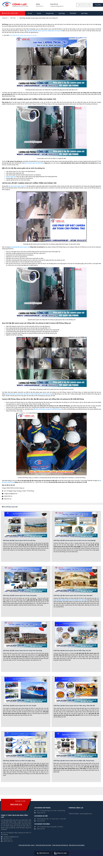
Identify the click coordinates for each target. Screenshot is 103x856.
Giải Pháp (62, 13)
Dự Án (39, 13)
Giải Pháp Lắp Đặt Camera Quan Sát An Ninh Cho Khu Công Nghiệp (75, 540)
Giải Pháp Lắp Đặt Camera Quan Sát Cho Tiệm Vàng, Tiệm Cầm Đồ (74, 705)
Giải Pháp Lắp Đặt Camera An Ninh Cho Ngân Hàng (19, 760)
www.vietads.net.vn (86, 813)
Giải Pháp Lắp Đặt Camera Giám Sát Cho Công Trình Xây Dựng (22, 650)
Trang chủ (4, 18)
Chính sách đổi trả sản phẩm (44, 845)
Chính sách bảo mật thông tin (60, 845)
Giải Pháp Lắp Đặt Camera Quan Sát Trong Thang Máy (20, 595)
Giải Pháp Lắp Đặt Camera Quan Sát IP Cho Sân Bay (19, 540)
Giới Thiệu (84, 13)
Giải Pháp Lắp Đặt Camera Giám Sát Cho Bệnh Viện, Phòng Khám (74, 760)
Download (73, 13)
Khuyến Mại (50, 13)
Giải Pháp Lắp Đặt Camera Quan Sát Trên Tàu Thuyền (19, 705)
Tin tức (30, 13)
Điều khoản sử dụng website (76, 845)
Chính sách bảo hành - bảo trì (27, 845)
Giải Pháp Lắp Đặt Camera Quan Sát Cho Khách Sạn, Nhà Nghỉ (73, 595)
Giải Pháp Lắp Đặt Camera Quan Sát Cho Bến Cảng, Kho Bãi (72, 650)
